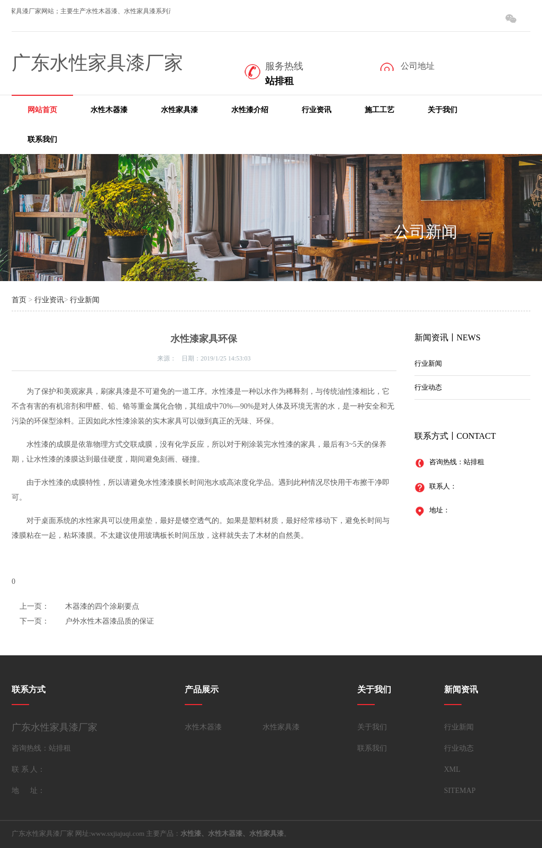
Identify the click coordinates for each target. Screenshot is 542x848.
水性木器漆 (109, 110)
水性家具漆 (179, 110)
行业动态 (428, 387)
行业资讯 (316, 110)
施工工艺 (379, 110)
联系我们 (42, 139)
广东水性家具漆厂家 (97, 63)
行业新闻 (85, 300)
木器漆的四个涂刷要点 (102, 606)
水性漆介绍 (249, 110)
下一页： (34, 621)
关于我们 (442, 110)
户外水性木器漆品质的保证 (109, 621)
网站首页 (42, 110)
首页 (19, 300)
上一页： (34, 606)
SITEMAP (460, 791)
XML (452, 769)
